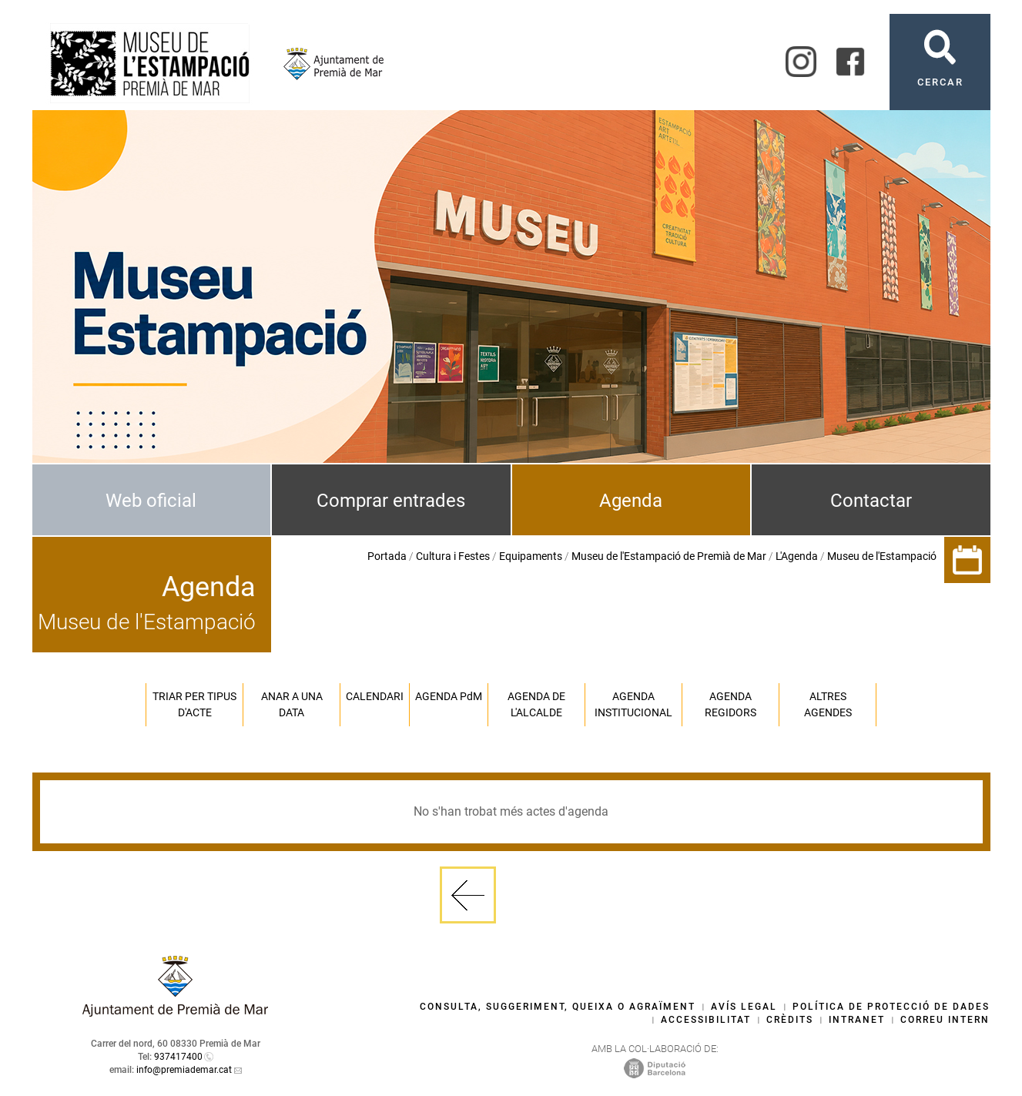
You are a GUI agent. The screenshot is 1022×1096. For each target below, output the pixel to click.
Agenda (630, 500)
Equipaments (530, 556)
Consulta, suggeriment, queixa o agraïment (557, 1006)
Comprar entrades (391, 500)
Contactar (871, 500)
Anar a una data (292, 704)
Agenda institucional (633, 704)
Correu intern (945, 1019)
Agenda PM (448, 696)
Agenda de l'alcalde (536, 704)
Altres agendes (828, 704)
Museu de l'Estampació (882, 556)
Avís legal (744, 1006)
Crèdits (789, 1019)
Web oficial (151, 500)
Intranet (857, 1019)
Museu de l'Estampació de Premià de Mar (668, 556)
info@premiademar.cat (184, 1069)
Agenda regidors (730, 704)
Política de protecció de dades (891, 1006)
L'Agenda (797, 556)
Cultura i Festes (453, 556)
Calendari (375, 696)
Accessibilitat (706, 1019)
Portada (387, 556)
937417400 (178, 1056)
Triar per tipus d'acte (194, 704)
